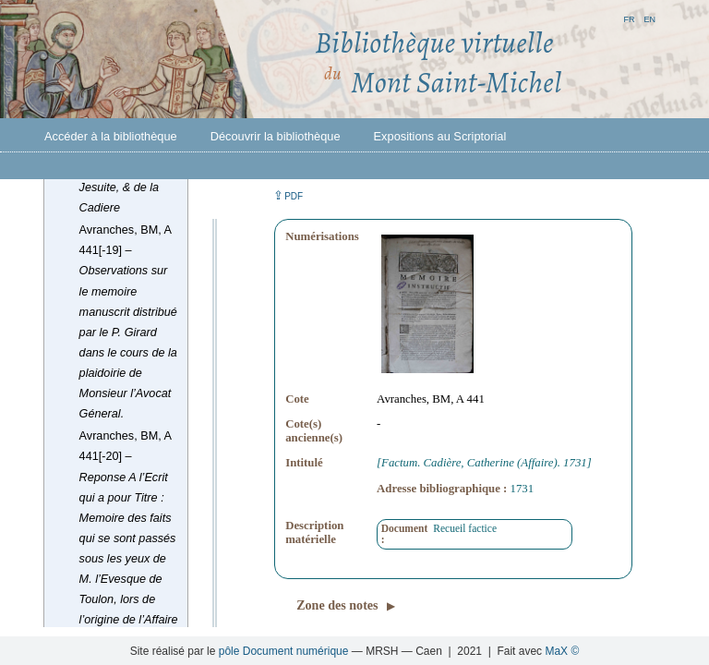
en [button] (649, 18)
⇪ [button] (288, 195)
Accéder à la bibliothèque (110, 136)
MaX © (562, 651)
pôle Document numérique (284, 651)
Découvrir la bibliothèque (275, 136)
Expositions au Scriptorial (440, 136)
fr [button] (628, 18)
